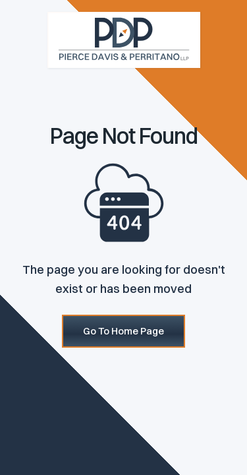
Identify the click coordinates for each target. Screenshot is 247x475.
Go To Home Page (123, 331)
